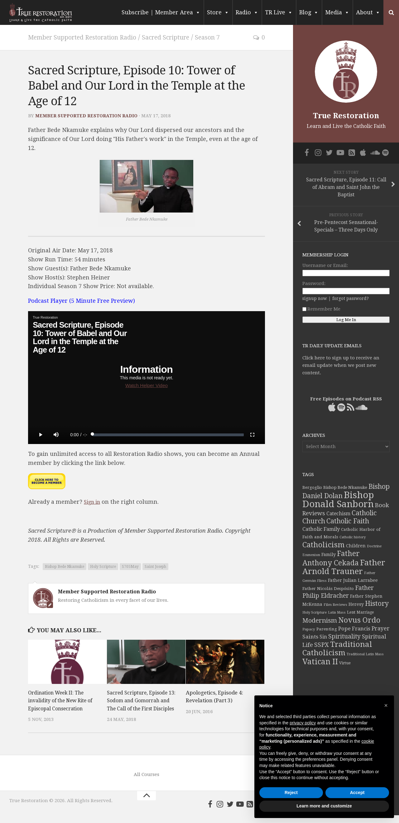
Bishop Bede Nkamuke (64, 566)
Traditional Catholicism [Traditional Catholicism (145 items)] (337, 648)
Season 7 (229, 37)
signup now (314, 298)
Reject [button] (291, 792)
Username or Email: (325, 265)
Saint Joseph (155, 566)
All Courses (146, 782)
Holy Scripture (103, 566)
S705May (130, 566)
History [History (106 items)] (377, 603)
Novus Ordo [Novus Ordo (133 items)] (359, 620)
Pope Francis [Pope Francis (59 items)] (354, 629)
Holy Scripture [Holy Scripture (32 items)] (314, 612)
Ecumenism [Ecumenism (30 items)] (311, 555)
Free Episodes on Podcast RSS (346, 399)
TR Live (279, 12)
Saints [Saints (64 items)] (310, 637)
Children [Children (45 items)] (356, 545)
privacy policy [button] (303, 722)
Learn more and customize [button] (324, 805)
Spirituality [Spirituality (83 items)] (344, 636)
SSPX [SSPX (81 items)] (321, 644)
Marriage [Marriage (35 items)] (365, 612)
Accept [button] (357, 792)
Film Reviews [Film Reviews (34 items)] (335, 604)
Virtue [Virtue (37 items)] (345, 663)
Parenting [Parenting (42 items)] (326, 628)
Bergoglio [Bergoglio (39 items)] (312, 487)
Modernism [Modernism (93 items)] (319, 620)
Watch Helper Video (146, 385)
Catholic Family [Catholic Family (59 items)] (321, 529)
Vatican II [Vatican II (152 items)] (320, 661)
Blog (309, 12)
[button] (386, 705)
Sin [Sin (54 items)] (323, 637)
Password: (313, 283)
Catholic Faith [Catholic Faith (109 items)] (347, 521)
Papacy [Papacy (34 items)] (308, 629)
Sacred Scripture (182, 37)
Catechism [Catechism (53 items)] (338, 514)
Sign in (93, 501)
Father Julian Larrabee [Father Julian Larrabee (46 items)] (353, 580)
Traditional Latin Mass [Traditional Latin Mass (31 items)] (365, 654)
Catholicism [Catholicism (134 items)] (323, 544)
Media (337, 12)
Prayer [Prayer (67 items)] (381, 628)
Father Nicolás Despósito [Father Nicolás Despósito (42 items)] (328, 588)
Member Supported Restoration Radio (89, 37)
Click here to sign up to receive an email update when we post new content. (340, 365)
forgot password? (350, 298)
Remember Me (321, 309)
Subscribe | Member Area (161, 12)
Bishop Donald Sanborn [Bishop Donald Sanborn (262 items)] (338, 499)
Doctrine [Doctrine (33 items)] (374, 546)
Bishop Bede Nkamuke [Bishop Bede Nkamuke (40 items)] (345, 487)
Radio (247, 12)
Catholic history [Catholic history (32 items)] (352, 537)
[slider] (168, 434)
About (368, 12)
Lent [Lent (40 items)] (351, 612)
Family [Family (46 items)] (328, 554)
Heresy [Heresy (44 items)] (356, 604)
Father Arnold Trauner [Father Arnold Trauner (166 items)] (343, 567)
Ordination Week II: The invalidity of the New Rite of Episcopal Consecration (63, 700)
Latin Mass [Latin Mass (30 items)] (337, 612)
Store (218, 12)
